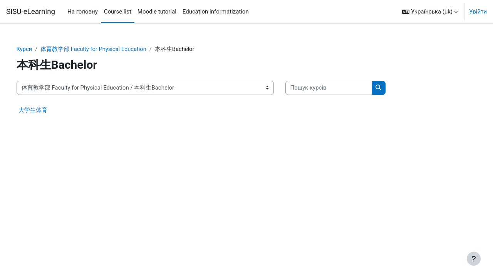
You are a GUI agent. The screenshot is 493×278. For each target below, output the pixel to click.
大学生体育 (43, 110)
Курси (35, 49)
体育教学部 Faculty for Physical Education (105, 49)
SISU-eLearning (30, 11)
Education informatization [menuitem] (216, 11)
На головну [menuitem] (82, 11)
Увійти (478, 11)
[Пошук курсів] (339, 88)
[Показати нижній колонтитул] (474, 259)
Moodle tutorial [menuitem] (157, 11)
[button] (430, 11)
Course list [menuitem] (117, 11)
